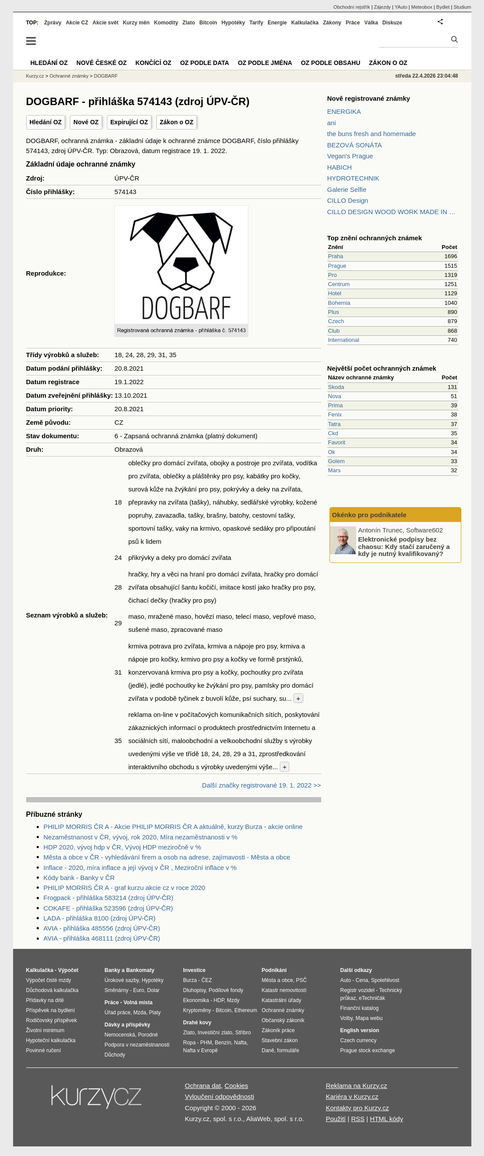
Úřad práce (117, 1012)
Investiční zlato (215, 1033)
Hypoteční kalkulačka (51, 1040)
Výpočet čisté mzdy (48, 980)
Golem (336, 461)
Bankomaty (140, 970)
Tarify (256, 23)
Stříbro (243, 1033)
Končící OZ (153, 62)
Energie (277, 23)
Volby (346, 1018)
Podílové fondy (226, 990)
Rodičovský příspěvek (51, 1020)
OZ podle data (204, 62)
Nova (334, 396)
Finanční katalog (359, 1008)
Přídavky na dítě (45, 1000)
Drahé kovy (197, 1023)
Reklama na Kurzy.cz (356, 1085)
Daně (268, 1050)
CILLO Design (347, 200)
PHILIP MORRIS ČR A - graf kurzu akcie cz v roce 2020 (125, 887)
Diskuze (392, 23)
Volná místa (138, 1002)
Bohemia (339, 303)
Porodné (148, 1035)
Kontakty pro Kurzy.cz (357, 1108)
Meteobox (421, 7)
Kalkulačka (305, 23)
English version (359, 1030)
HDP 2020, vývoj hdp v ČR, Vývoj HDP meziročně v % (122, 847)
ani (331, 122)
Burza (190, 980)
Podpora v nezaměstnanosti (137, 1045)
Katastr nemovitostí (284, 990)
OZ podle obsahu (330, 62)
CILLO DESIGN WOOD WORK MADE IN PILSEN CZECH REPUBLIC (392, 211)
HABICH (339, 167)
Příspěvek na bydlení (50, 1010)
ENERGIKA (344, 111)
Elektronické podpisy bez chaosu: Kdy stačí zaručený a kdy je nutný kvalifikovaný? (404, 546)
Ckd (333, 433)
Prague (337, 266)
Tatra (334, 424)
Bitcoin (208, 23)
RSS (357, 1118)
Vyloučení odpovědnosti (219, 1096)
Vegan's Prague (350, 156)
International (344, 340)
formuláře (288, 1050)
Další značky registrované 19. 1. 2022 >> (261, 785)
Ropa (189, 1043)
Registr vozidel (357, 990)
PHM (206, 1043)
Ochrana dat (203, 1085)
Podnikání (274, 970)
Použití (336, 1118)
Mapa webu (369, 1018)
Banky (112, 970)
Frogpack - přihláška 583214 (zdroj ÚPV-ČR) (109, 897)
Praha (335, 256)
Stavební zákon (280, 1040)
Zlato (188, 23)
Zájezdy (382, 7)
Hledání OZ (46, 122)
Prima (335, 405)
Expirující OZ (129, 122)
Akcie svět (105, 23)
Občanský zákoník (283, 1020)
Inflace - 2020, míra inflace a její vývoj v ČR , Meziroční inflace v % (140, 867)
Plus (333, 312)
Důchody (115, 1055)
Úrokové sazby (122, 980)
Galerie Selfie (347, 189)
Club (334, 330)
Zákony (332, 23)
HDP (219, 1000)
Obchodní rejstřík (351, 7)
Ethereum (245, 1010)
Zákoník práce (278, 1030)
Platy (155, 1012)
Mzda (140, 1012)
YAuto (401, 7)
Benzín (223, 1043)
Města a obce (277, 980)
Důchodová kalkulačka (52, 990)
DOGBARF (105, 75)
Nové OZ (86, 122)
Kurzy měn (136, 23)
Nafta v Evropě (200, 1050)
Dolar (153, 990)
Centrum (339, 284)
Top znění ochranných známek (374, 238)
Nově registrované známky (368, 98)
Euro (138, 990)
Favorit (337, 442)
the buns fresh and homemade (371, 133)
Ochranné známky (68, 75)
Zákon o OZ (176, 122)
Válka (371, 23)
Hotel (334, 293)
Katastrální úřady (282, 1000)
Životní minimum (45, 1030)
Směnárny (117, 990)
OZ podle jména (265, 62)
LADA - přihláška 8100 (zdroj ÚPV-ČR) (100, 918)
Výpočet (68, 970)
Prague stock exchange (367, 1050)
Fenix (335, 414)
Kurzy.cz (35, 75)
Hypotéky (233, 23)
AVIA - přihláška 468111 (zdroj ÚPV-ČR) (102, 938)
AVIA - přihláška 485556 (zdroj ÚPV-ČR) (102, 928)
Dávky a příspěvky (128, 1025)
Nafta (240, 1043)
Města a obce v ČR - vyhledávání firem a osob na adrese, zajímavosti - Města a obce (167, 857)
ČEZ (207, 980)
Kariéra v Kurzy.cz (352, 1096)
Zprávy (52, 23)
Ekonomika (196, 1000)
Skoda (336, 387)
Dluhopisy (194, 990)
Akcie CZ (77, 23)
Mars (334, 470)
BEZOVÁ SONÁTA (354, 145)
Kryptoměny (197, 1010)
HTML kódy (386, 1118)
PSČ (301, 980)
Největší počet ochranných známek (381, 368)
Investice (194, 970)
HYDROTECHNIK (353, 178)
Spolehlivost (385, 980)
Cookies (236, 1085)
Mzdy (233, 1000)
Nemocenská (120, 1035)
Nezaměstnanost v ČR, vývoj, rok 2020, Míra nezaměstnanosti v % (140, 837)
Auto (345, 980)
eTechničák (372, 998)
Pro (332, 275)
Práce (353, 23)
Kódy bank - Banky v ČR (79, 877)
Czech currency (358, 1040)
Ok (332, 452)
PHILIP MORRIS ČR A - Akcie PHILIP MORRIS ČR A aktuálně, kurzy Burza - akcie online (173, 826)
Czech (336, 321)
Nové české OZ (101, 62)
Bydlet (443, 7)
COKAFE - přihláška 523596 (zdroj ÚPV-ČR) (108, 908)
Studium (462, 7)
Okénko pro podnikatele (369, 514)
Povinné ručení (43, 1050)
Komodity (166, 23)
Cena (362, 980)
